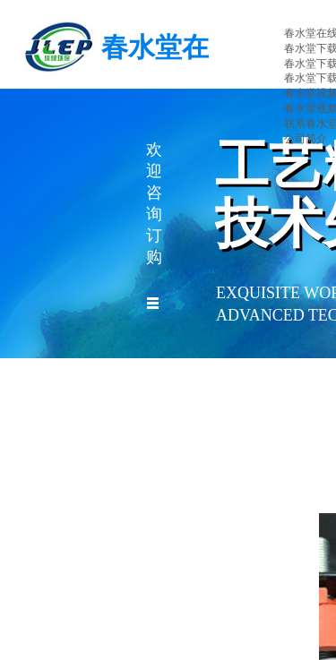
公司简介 (305, 139)
